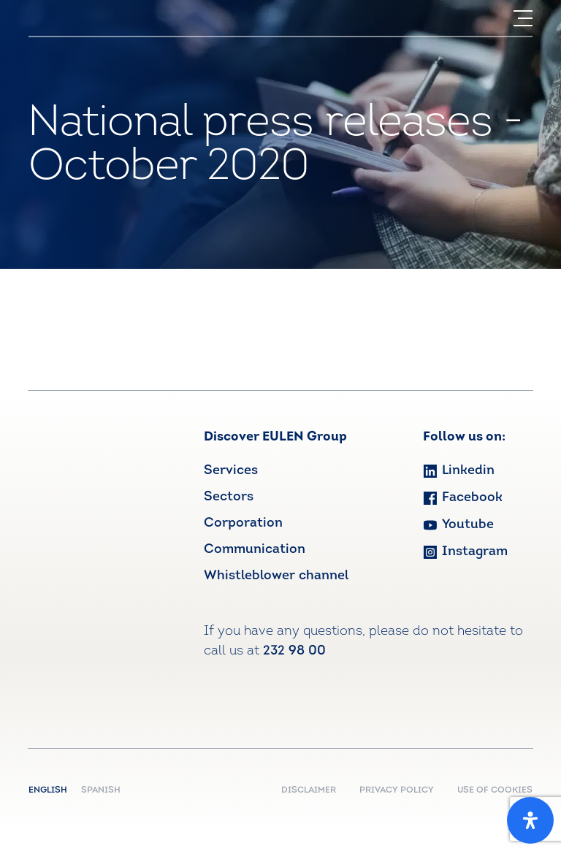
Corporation (243, 523)
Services (231, 471)
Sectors (228, 497)
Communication (254, 550)
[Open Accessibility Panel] (530, 820)
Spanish (101, 790)
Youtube (458, 525)
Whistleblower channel (276, 576)
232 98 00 (294, 651)
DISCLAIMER (308, 790)
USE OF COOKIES (495, 790)
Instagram (465, 552)
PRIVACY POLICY (396, 790)
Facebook (463, 498)
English (51, 790)
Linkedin (459, 471)
